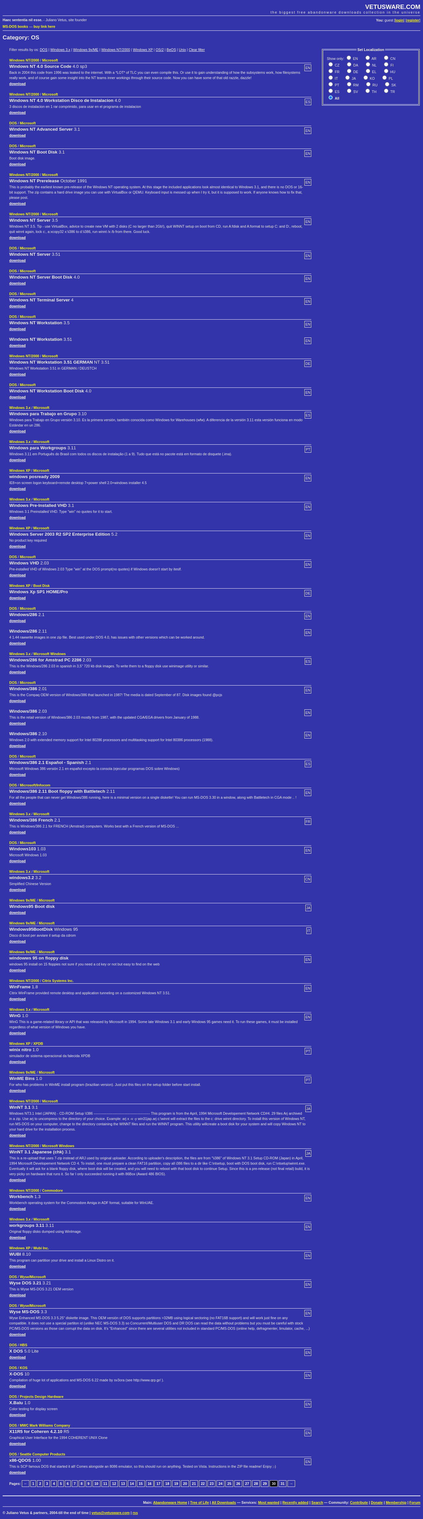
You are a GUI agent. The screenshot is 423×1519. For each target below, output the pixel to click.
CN (392, 59)
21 (194, 1484)
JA (353, 78)
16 (150, 1484)
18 (167, 1484)
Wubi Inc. (41, 1248)
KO (372, 78)
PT (336, 85)
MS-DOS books (15, 26)
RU (374, 85)
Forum (414, 1502)
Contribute (359, 1502)
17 (158, 1484)
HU (392, 72)
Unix (182, 50)
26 (238, 1484)
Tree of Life (199, 1502)
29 (265, 1484)
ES (336, 92)
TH (373, 92)
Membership (396, 1502)
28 (256, 1484)
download (17, 84)
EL (373, 72)
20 (185, 1484)
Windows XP (143, 50)
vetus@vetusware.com (111, 1513)
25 (229, 1484)
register (412, 20)
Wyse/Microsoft (33, 1277)
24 (220, 1484)
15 (141, 1484)
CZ (336, 65)
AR (373, 59)
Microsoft (50, 60)
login (399, 20)
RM (355, 85)
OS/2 (160, 50)
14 (132, 1484)
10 (96, 1484)
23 (211, 1484)
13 (123, 1484)
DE (355, 72)
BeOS (171, 50)
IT (336, 78)
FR (336, 72)
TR (392, 92)
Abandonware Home (170, 1502)
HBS (23, 1345)
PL (390, 78)
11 (105, 1484)
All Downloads (224, 1502)
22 (203, 1484)
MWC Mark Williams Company (45, 1425)
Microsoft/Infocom (35, 785)
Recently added (295, 1502)
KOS (23, 1368)
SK (393, 85)
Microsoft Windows (49, 654)
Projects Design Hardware (41, 1397)
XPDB (38, 1044)
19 (176, 1484)
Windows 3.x (60, 50)
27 (247, 1484)
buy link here (45, 26)
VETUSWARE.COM (392, 6)
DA (355, 65)
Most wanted (269, 1502)
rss (135, 1513)
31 (283, 1484)
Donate (377, 1502)
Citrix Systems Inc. (57, 981)
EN (355, 59)
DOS (43, 50)
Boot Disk (41, 586)
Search (317, 1502)
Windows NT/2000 (115, 50)
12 (114, 1484)
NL (374, 65)
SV (355, 92)
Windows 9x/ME (85, 50)
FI (391, 65)
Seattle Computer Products (42, 1454)
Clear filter (197, 50)
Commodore (52, 1190)
